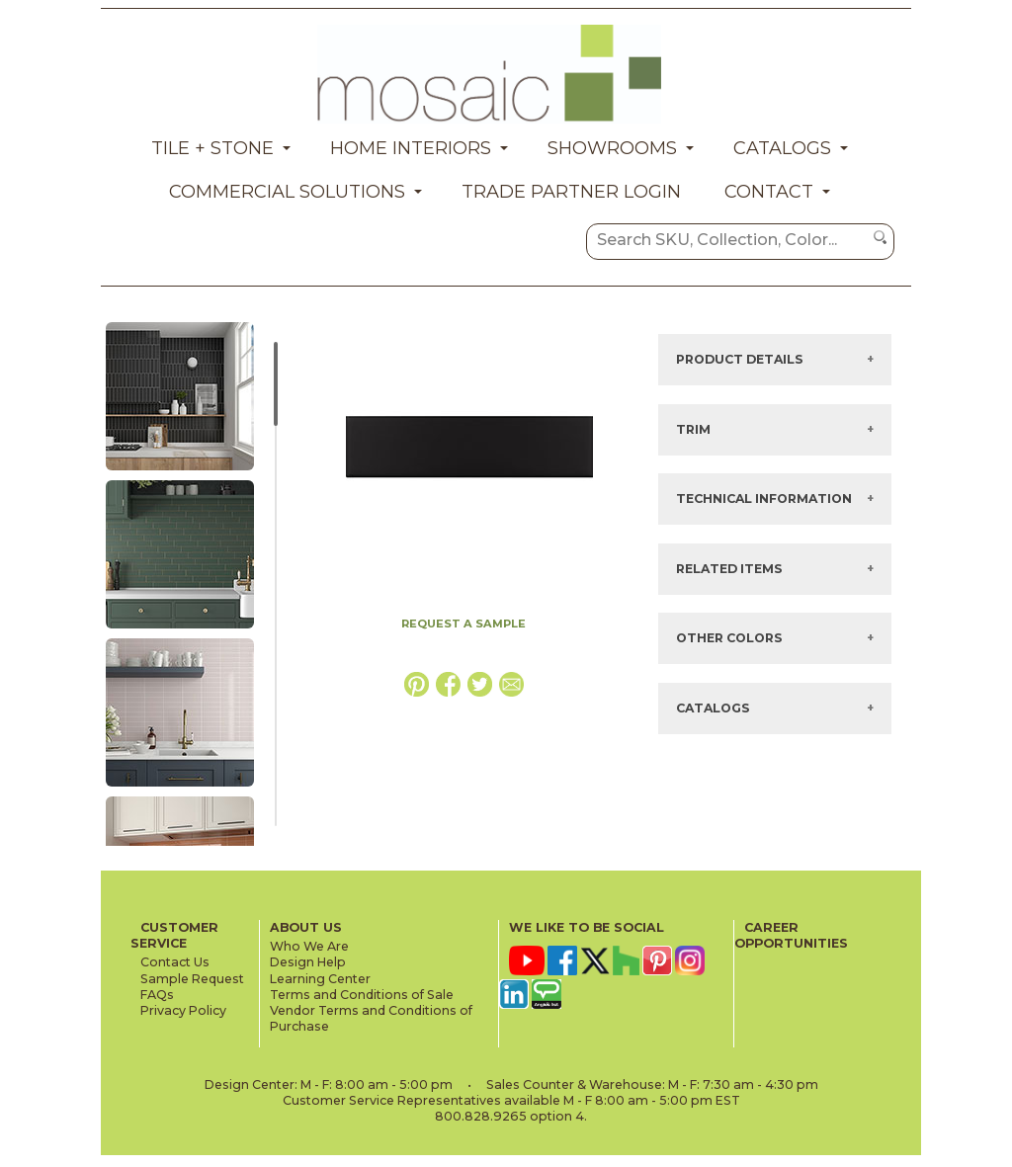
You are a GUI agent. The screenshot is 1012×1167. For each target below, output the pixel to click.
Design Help (308, 962)
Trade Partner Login (571, 192)
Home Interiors (410, 148)
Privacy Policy (183, 1010)
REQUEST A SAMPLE (463, 623)
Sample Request (192, 978)
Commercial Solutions (287, 192)
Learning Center (320, 978)
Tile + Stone (212, 148)
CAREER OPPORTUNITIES (791, 935)
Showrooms (612, 148)
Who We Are (309, 946)
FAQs (157, 994)
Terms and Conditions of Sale (362, 994)
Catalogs (782, 148)
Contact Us (175, 962)
